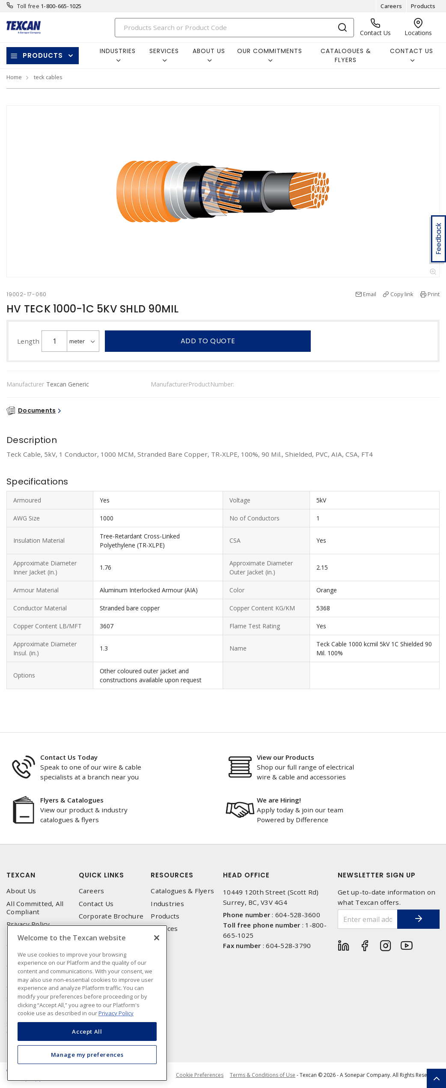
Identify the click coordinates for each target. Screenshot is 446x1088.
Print (434, 294)
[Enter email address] (367, 919)
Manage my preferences (87, 1054)
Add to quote (208, 341)
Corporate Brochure (111, 916)
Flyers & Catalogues (72, 800)
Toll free (28, 6)
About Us (21, 891)
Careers (391, 6)
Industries (167, 904)
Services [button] (164, 51)
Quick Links (101, 875)
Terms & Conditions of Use (262, 1075)
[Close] (156, 937)
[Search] (234, 27)
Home (14, 77)
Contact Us (96, 904)
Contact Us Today (69, 757)
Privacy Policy (28, 924)
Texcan (21, 875)
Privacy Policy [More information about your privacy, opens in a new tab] (116, 1013)
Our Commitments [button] (269, 51)
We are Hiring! (279, 800)
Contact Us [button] (411, 51)
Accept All (87, 1031)
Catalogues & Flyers (346, 55)
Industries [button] (118, 51)
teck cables (48, 77)
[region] (87, 1003)
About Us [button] (209, 51)
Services (164, 929)
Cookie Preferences (199, 1075)
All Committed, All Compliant (35, 908)
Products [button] (43, 55)
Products (423, 6)
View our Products (285, 757)
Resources (172, 875)
